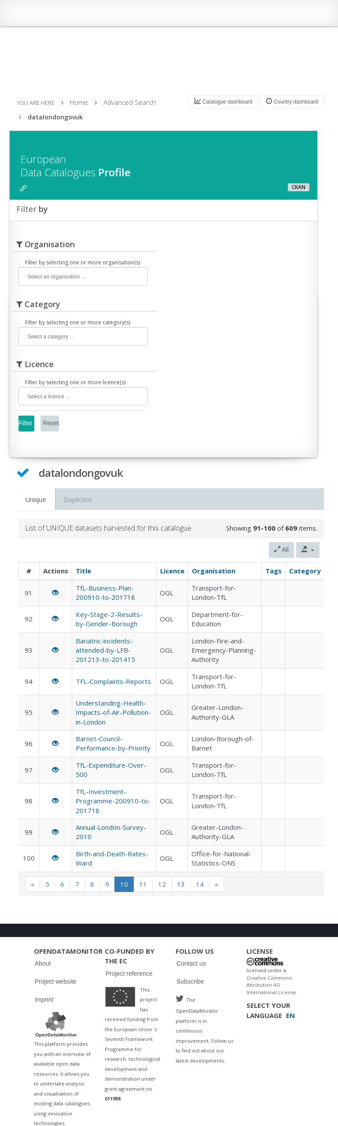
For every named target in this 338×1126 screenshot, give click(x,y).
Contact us (191, 963)
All (281, 549)
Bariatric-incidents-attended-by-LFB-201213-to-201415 (105, 650)
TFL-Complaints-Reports (113, 681)
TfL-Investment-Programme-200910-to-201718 (113, 801)
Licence (172, 570)
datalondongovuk (55, 117)
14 (200, 884)
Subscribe (190, 981)
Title (83, 570)
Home (79, 102)
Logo (56, 1024)
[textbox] (81, 277)
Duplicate (78, 499)
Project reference (129, 973)
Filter (25, 423)
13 (181, 884)
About (43, 963)
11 (143, 884)
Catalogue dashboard (223, 101)
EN (290, 1015)
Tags (273, 570)
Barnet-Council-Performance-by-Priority (113, 743)
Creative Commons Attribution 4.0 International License (271, 985)
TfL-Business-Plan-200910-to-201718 (105, 592)
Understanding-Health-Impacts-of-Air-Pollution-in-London (113, 712)
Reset (51, 423)
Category (305, 570)
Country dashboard (292, 101)
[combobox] (83, 276)
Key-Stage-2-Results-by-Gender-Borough (109, 619)
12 (162, 884)
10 (124, 884)
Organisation (213, 570)
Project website (56, 981)
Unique (35, 499)
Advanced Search (129, 102)
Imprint (44, 999)
